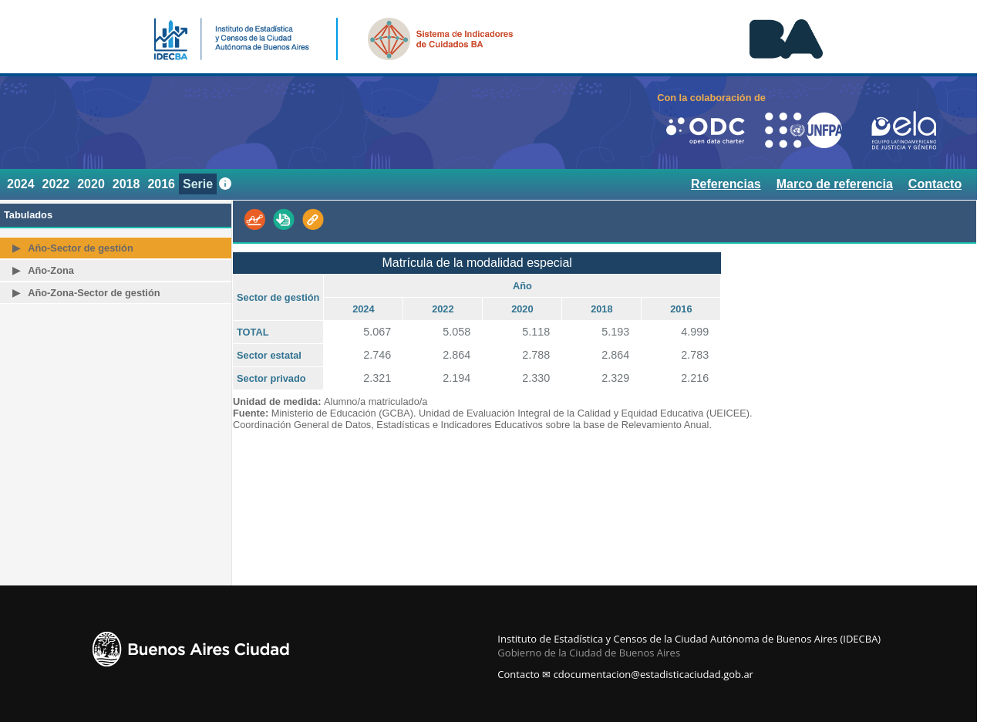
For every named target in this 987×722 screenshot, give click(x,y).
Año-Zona (51, 270)
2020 (91, 184)
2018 (126, 184)
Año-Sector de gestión (80, 248)
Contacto (935, 184)
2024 (21, 184)
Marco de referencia (834, 184)
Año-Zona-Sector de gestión (94, 293)
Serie (198, 184)
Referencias (726, 184)
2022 (56, 184)
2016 (161, 184)
